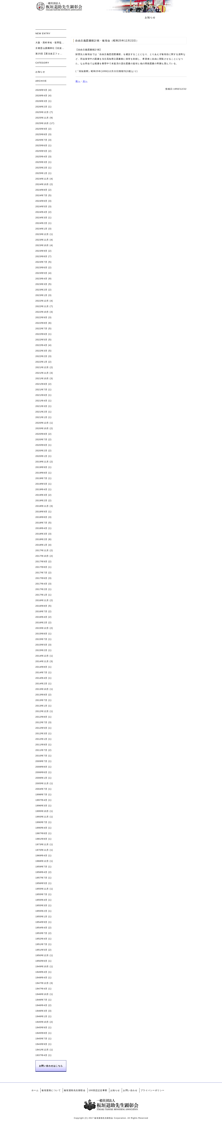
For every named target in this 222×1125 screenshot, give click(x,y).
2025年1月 (41, 173)
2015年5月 (41, 644)
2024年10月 (42, 184)
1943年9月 (41, 1044)
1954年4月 (41, 927)
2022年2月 (41, 356)
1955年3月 (41, 905)
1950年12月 (42, 955)
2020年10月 (42, 428)
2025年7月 (41, 140)
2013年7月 (41, 700)
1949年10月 (42, 966)
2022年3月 (41, 350)
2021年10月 (42, 378)
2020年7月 (41, 439)
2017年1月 (41, 595)
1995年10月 (42, 811)
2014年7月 (41, 672)
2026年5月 (41, 90)
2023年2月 (41, 289)
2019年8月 (41, 473)
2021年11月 (42, 373)
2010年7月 (41, 755)
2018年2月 (41, 539)
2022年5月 (41, 339)
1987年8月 (41, 833)
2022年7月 (41, 328)
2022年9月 (41, 317)
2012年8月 (41, 717)
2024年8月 (41, 190)
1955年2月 (41, 911)
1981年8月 (41, 839)
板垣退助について (66, 17)
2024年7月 (41, 195)
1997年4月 (41, 800)
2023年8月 (41, 256)
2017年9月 (41, 561)
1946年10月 (42, 994)
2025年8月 (41, 134)
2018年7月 (41, 522)
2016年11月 (42, 600)
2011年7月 (41, 750)
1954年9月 (41, 922)
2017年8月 (41, 567)
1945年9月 (41, 1027)
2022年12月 (42, 301)
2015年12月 (42, 628)
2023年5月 (41, 273)
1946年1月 (41, 1016)
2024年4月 (41, 212)
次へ (85, 81)
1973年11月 (42, 844)
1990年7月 (41, 822)
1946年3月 (41, 1011)
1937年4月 (41, 1055)
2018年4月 (41, 528)
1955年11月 (42, 889)
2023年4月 (41, 278)
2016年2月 (41, 622)
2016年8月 (41, 606)
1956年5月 (41, 883)
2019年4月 (41, 489)
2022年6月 (41, 334)
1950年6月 (41, 961)
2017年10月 (42, 556)
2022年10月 (42, 312)
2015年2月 (41, 650)
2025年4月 (41, 156)
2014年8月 (41, 667)
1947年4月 (41, 988)
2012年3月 (41, 733)
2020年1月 (41, 456)
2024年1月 (41, 228)
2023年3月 (41, 284)
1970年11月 (42, 850)
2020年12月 (42, 423)
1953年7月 (41, 933)
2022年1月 (41, 362)
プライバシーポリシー (152, 1090)
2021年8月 (41, 384)
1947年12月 (42, 983)
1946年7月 (41, 999)
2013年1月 (41, 705)
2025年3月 (41, 162)
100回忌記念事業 (126, 17)
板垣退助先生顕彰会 (96, 17)
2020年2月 (41, 450)
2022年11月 (42, 306)
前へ (78, 81)
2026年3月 (41, 101)
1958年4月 (41, 872)
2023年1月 (41, 295)
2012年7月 (41, 722)
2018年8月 (41, 517)
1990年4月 (41, 828)
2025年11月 (42, 117)
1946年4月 (41, 1005)
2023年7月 (41, 262)
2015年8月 (41, 633)
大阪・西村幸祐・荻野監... (49, 42)
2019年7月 (41, 478)
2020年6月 (41, 445)
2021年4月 (41, 400)
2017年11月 (42, 550)
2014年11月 (42, 661)
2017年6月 (41, 578)
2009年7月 (41, 761)
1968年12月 (42, 861)
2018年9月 (41, 511)
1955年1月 (41, 916)
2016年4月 (41, 617)
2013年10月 (42, 689)
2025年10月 (42, 123)
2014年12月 (42, 656)
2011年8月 (41, 744)
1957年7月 (41, 877)
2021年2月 (41, 411)
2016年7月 (41, 611)
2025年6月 (41, 145)
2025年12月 (42, 112)
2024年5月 (41, 206)
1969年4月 (41, 855)
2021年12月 (42, 367)
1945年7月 (41, 1038)
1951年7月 (41, 944)
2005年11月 (42, 783)
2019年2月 (41, 500)
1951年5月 (41, 950)
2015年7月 (41, 639)
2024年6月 (41, 201)
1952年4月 (41, 938)
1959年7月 (41, 866)
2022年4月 (41, 345)
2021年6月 (41, 395)
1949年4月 (41, 972)
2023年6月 (41, 267)
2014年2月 (41, 683)
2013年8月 (41, 694)
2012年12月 (42, 711)
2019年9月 (41, 467)
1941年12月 (42, 1049)
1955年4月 (41, 900)
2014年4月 (41, 678)
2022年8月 (41, 323)
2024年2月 (41, 223)
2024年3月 (41, 217)
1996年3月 (41, 805)
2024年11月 (42, 179)
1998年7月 (41, 794)
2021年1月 (41, 417)
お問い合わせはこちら (51, 1066)
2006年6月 (41, 772)
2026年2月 (41, 106)
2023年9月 (41, 251)
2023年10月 (42, 245)
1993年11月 (42, 816)
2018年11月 (42, 506)
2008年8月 (41, 767)
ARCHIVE (41, 81)
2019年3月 (41, 495)
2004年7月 (41, 789)
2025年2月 (41, 167)
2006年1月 (41, 778)
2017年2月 (41, 589)
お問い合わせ (171, 17)
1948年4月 (41, 977)
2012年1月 (41, 739)
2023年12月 (42, 234)
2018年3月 (41, 534)
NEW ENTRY (42, 33)
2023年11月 (42, 240)
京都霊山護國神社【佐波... (49, 48)
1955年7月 (41, 894)
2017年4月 (41, 583)
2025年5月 (41, 151)
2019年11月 (42, 461)
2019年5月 (41, 484)
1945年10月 (42, 1022)
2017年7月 (41, 572)
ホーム (43, 17)
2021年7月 (41, 389)
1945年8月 (41, 1033)
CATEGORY (42, 62)
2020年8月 (41, 434)
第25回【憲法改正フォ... (48, 53)
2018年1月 (41, 545)
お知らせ (150, 17)
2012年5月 (41, 728)
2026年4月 (41, 95)
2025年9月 (41, 129)
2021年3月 (41, 406)
